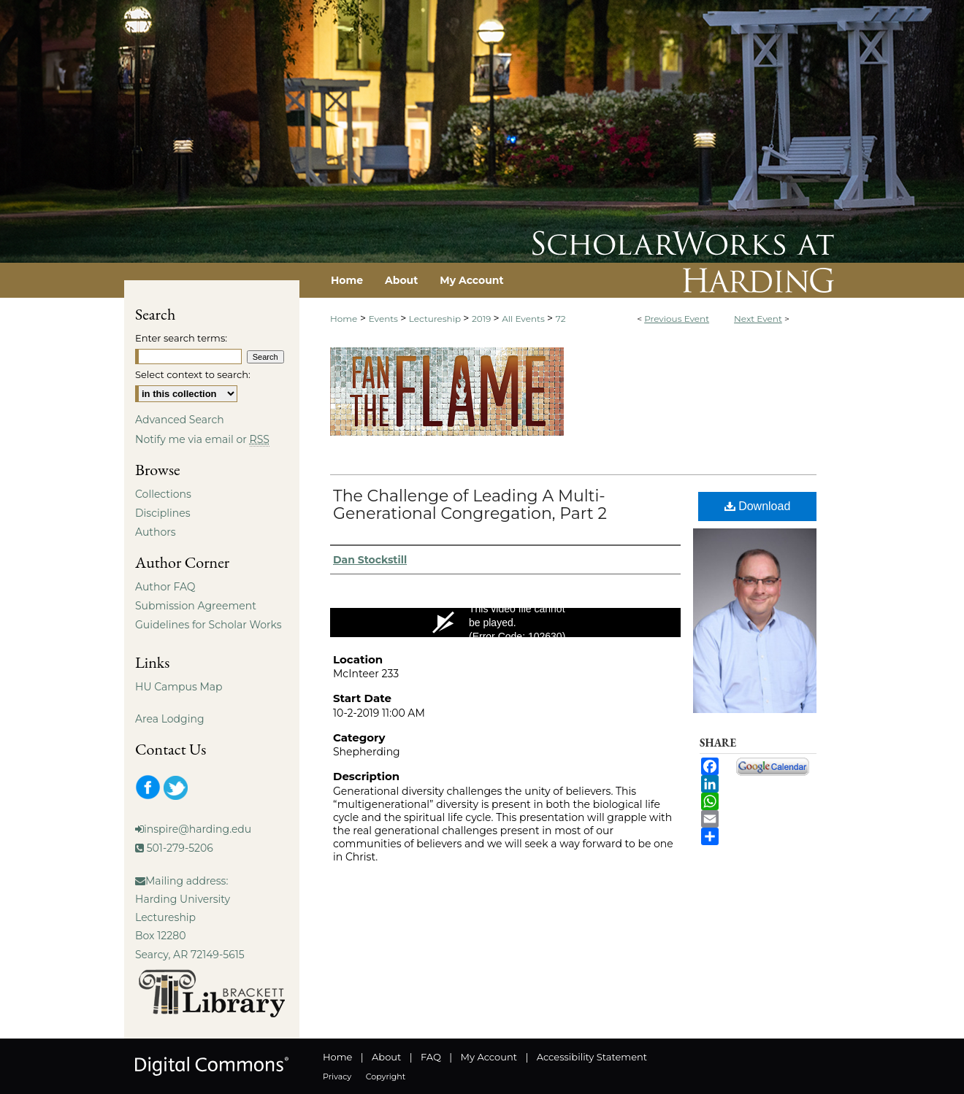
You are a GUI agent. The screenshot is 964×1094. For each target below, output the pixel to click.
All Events (524, 318)
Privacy (337, 1076)
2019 (483, 318)
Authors (155, 532)
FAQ (431, 1057)
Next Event (758, 318)
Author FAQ (165, 586)
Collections (163, 494)
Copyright (385, 1076)
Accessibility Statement (592, 1057)
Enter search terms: (181, 338)
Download (757, 506)
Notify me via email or (202, 439)
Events (384, 318)
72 (561, 318)
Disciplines (162, 513)
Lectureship (436, 318)
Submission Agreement (195, 605)
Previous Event (676, 318)
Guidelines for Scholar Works (208, 624)
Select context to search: (192, 374)
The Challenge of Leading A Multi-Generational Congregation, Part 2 (470, 504)
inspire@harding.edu (197, 829)
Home (343, 318)
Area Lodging (169, 718)
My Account (489, 1057)
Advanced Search (179, 419)
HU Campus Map (179, 686)
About (386, 1057)
